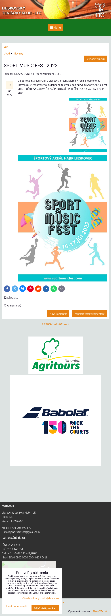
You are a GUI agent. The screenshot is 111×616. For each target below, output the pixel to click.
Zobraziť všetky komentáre (90, 314)
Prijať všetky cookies (45, 608)
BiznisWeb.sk (100, 611)
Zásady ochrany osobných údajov (40, 598)
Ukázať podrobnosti (16, 606)
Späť (6, 46)
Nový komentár (58, 314)
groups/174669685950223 (55, 323)
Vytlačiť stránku (96, 59)
